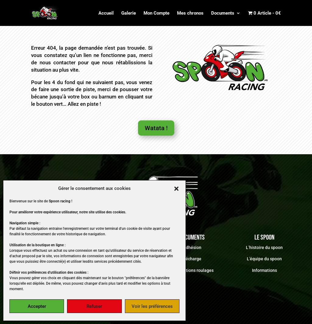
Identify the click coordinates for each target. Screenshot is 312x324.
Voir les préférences (152, 306)
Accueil (106, 13)
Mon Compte (156, 13)
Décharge (192, 258)
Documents (222, 13)
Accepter (37, 306)
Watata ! (156, 128)
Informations (264, 270)
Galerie (128, 13)
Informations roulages (192, 270)
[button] (176, 189)
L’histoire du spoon (264, 247)
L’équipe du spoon (264, 258)
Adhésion (192, 247)
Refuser (94, 306)
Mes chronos (190, 13)
